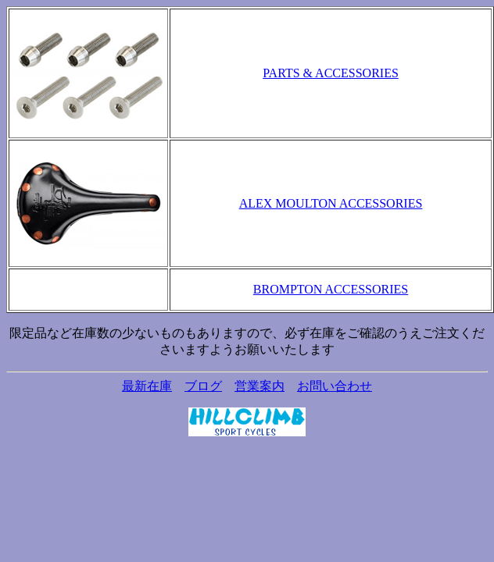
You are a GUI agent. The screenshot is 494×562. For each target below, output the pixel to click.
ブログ (203, 386)
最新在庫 (147, 386)
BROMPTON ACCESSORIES (330, 289)
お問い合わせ (334, 386)
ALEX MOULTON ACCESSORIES (331, 203)
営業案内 (259, 386)
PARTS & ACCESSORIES (331, 73)
